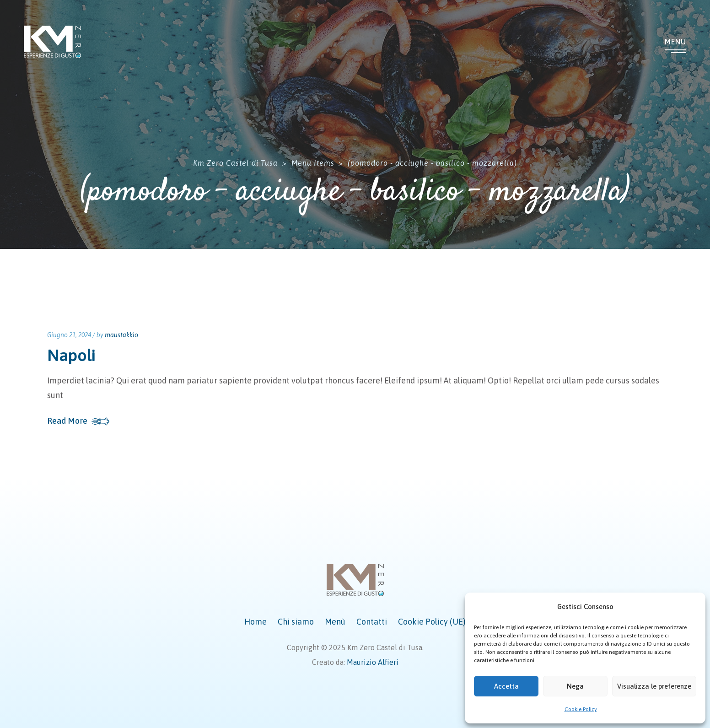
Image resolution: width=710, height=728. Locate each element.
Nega (575, 686)
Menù (335, 621)
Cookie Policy (581, 709)
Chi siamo (296, 621)
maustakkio (121, 335)
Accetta (506, 686)
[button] (691, 606)
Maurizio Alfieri (372, 662)
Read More (67, 421)
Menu (675, 42)
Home (255, 621)
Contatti (371, 621)
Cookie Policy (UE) (432, 621)
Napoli (71, 355)
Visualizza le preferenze (654, 686)
